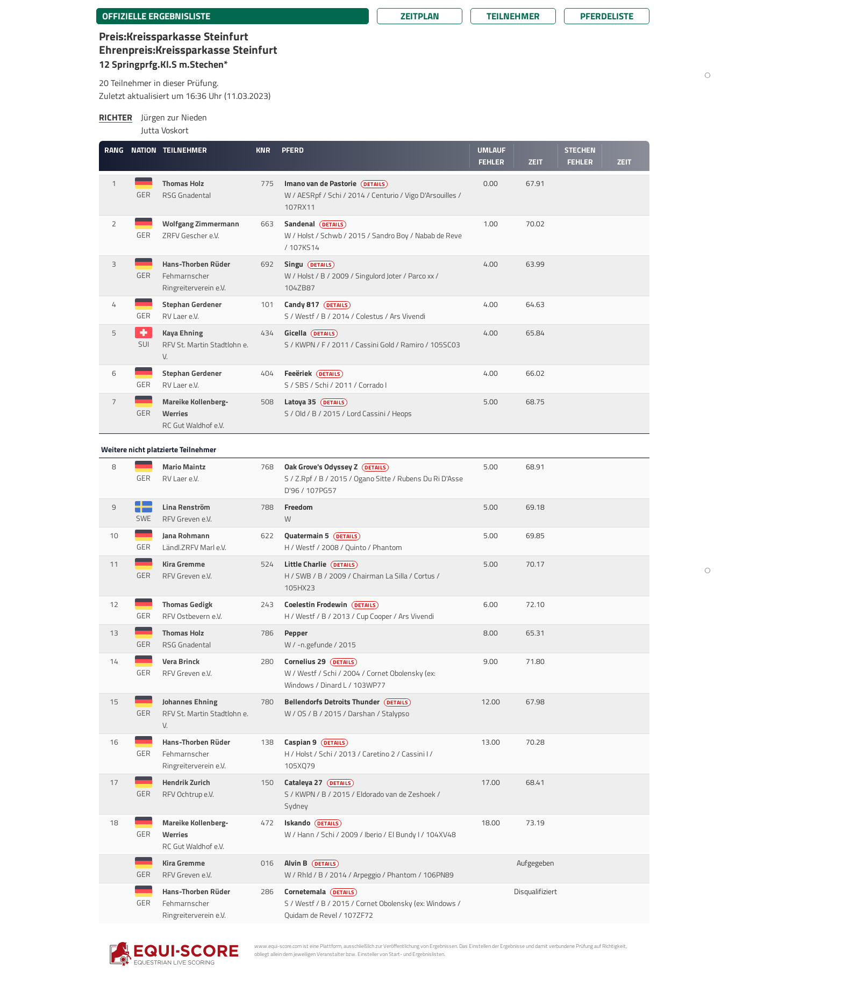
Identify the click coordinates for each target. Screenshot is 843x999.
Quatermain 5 (323, 535)
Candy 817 (318, 304)
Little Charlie (321, 564)
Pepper (296, 633)
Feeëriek (314, 373)
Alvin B (312, 863)
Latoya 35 (316, 402)
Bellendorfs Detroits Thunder (348, 702)
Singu (310, 264)
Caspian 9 (316, 742)
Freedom (299, 507)
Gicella (311, 333)
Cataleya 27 (319, 782)
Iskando (313, 823)
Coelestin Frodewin (332, 604)
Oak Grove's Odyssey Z (337, 467)
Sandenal (316, 224)
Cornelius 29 (321, 661)
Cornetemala (321, 891)
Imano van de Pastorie (336, 183)
